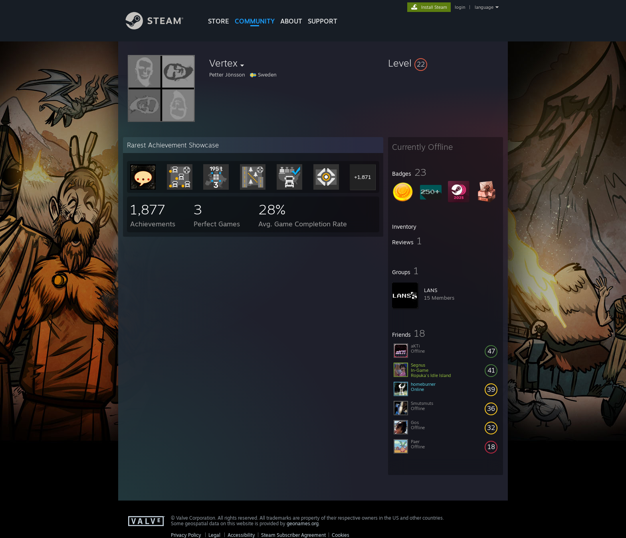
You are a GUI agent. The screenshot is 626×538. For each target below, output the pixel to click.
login (460, 7)
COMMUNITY (255, 21)
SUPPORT (322, 21)
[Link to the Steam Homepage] (160, 27)
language (484, 7)
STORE (218, 21)
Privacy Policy (186, 535)
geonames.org (303, 523)
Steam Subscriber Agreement (293, 535)
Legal (214, 535)
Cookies (340, 535)
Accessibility (241, 535)
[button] (445, 63)
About (291, 21)
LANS (430, 290)
